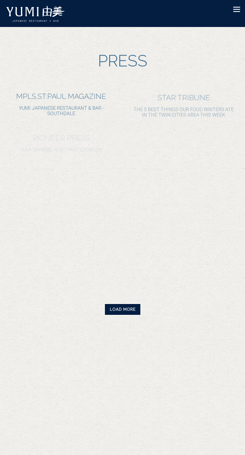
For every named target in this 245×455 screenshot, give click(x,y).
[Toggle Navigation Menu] (236, 9)
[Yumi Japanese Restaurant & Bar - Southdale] (61, 105)
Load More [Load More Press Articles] (125, 309)
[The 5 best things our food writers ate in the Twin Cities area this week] (184, 106)
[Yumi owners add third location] (61, 144)
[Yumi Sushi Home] (39, 13)
